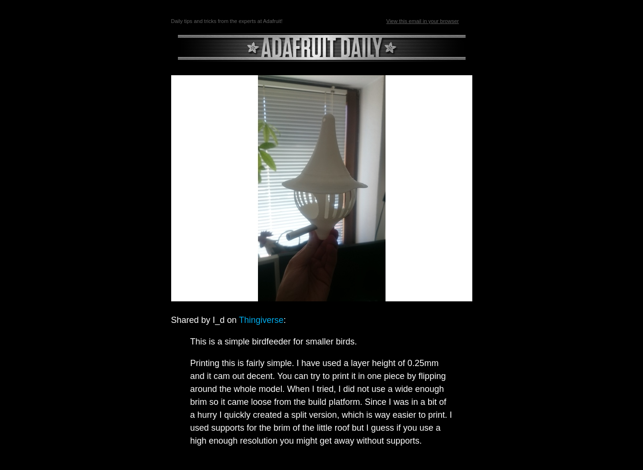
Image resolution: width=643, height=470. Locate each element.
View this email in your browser (422, 21)
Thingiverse (261, 320)
